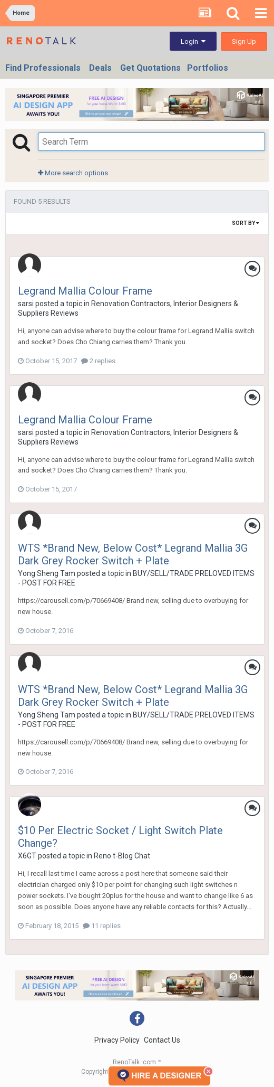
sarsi (26, 303)
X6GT (27, 856)
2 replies (98, 361)
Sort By (245, 223)
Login (193, 41)
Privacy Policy (117, 1040)
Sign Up (244, 41)
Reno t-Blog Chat (122, 856)
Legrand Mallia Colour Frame (85, 291)
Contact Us (162, 1040)
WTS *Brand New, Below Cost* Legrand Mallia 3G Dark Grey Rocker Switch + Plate (133, 554)
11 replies (102, 926)
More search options (73, 173)
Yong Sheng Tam (46, 573)
